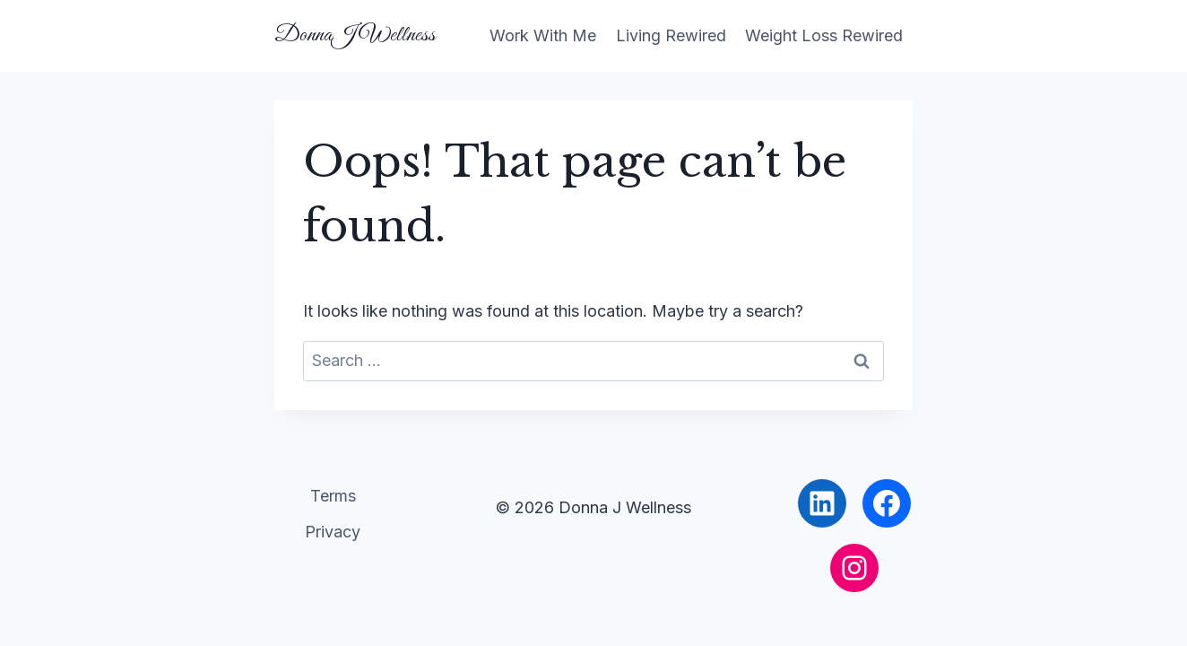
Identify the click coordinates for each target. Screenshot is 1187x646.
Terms (333, 495)
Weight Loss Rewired (824, 35)
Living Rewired (671, 35)
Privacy (332, 531)
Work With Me (543, 35)
